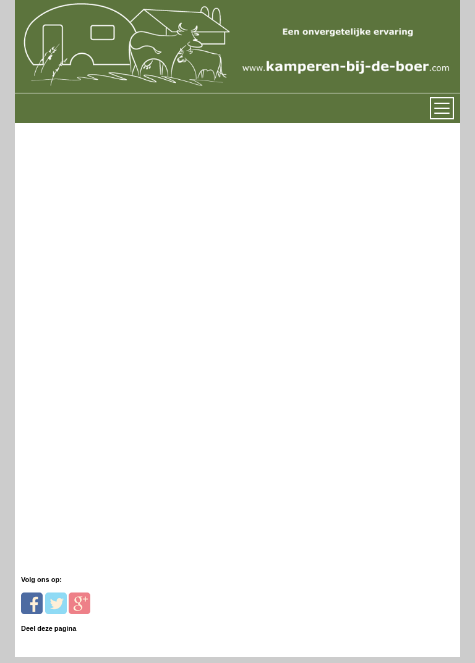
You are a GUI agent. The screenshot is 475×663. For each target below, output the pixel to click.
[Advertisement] (106, 259)
